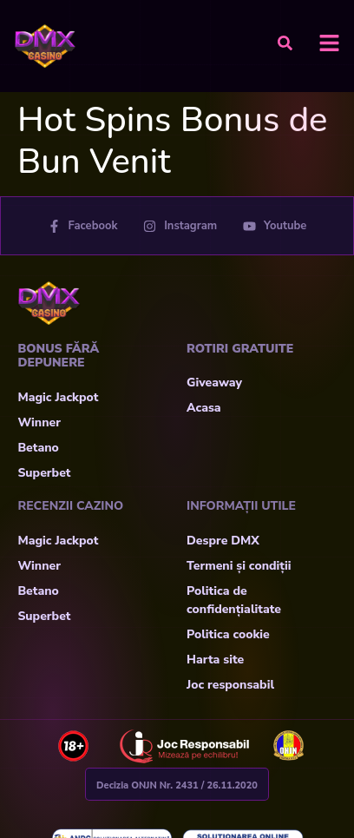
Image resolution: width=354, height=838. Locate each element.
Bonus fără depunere (58, 356)
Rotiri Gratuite (240, 348)
